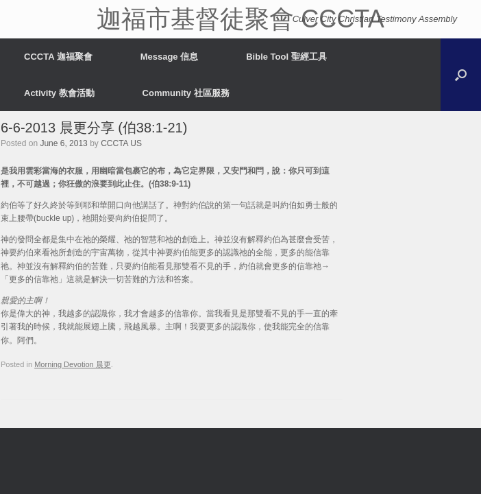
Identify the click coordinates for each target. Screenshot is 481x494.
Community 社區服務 (186, 93)
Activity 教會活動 (59, 93)
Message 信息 (169, 56)
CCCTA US (121, 143)
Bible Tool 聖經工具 (286, 56)
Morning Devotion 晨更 (72, 364)
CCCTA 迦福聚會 (58, 56)
